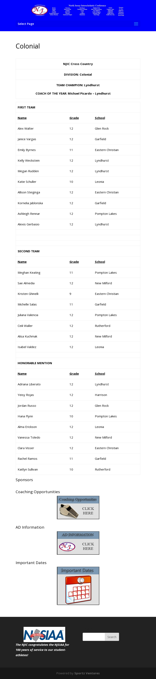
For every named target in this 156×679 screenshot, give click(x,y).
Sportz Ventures (87, 673)
